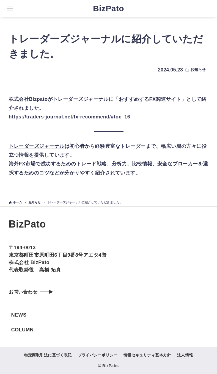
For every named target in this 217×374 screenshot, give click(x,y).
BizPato (108, 8)
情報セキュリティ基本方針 (147, 355)
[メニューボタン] (9, 8)
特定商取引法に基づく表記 (48, 355)
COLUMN (22, 330)
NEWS (19, 315)
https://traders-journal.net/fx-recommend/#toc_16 (69, 117)
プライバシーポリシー (98, 355)
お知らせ (198, 70)
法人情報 (185, 355)
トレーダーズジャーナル (37, 146)
